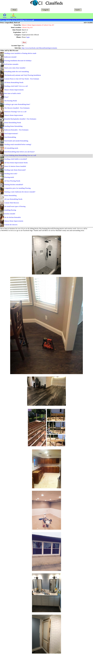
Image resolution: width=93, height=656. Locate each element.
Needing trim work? (10, 173)
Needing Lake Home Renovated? (15, 170)
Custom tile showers (10, 225)
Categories (45, 10)
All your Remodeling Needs (13, 199)
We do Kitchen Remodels (12, 217)
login (28, 37)
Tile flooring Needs (10, 101)
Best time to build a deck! (12, 93)
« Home (14, 10)
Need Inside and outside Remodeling (16, 141)
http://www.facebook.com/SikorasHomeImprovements (39, 48)
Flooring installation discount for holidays (17, 60)
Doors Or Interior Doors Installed (15, 166)
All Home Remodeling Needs (13, 82)
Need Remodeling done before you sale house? (19, 152)
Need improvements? (11, 133)
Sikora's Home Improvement (13, 115)
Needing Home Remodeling (13, 126)
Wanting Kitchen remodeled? (13, 184)
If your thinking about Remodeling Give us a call (20, 155)
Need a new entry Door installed (14, 68)
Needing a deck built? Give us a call (16, 86)
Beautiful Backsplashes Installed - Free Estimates (20, 119)
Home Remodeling (10, 195)
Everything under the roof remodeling (16, 71)
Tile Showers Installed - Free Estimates (17, 108)
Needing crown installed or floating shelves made (20, 53)
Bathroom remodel (10, 57)
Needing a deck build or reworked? (15, 159)
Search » (78, 10)
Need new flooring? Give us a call (15, 112)
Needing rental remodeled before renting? (17, 144)
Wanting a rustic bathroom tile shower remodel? (19, 192)
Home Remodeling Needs (12, 122)
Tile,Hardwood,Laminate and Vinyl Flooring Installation (22, 75)
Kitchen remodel (9, 214)
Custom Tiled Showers (11, 203)
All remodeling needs (11, 148)
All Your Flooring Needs (12, 181)
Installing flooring (10, 210)
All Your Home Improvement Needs (16, 163)
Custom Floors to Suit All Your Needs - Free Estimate (21, 79)
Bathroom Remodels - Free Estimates (16, 130)
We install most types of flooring (14, 206)
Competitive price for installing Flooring (17, 188)
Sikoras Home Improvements (13, 221)
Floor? (6, 97)
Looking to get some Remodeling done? (17, 104)
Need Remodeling (10, 137)
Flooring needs (9, 177)
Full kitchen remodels (11, 64)
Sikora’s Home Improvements (14, 90)
